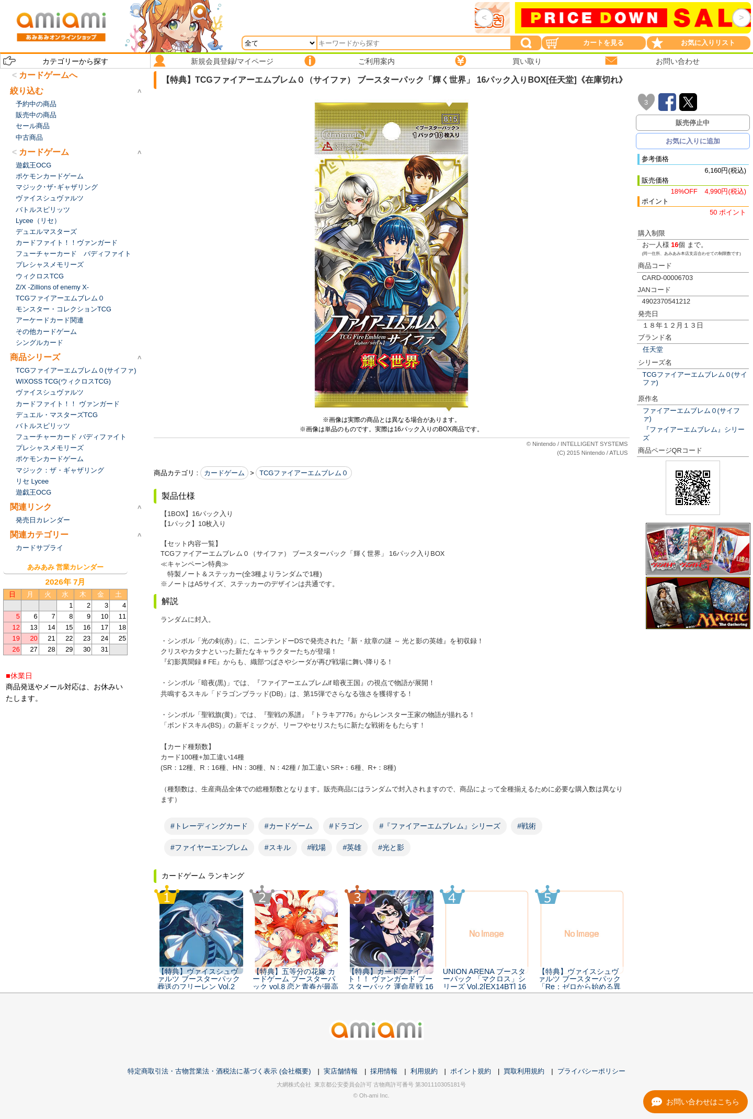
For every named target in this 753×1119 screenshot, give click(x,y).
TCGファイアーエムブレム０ (303, 473)
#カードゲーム (289, 826)
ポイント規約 (470, 1071)
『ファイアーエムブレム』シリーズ (694, 433)
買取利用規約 (524, 1071)
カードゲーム (224, 473)
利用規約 (424, 1071)
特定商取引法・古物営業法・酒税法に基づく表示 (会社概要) (219, 1071)
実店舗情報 (341, 1071)
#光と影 (391, 847)
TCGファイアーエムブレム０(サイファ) (695, 378)
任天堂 (653, 349)
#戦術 (526, 826)
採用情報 (383, 1071)
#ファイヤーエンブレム (209, 847)
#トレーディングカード (209, 826)
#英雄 (352, 847)
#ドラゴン (346, 826)
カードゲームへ (48, 75)
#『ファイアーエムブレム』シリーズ (439, 826)
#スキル (278, 847)
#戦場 (316, 847)
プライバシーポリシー (591, 1071)
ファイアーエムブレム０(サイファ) (691, 414)
